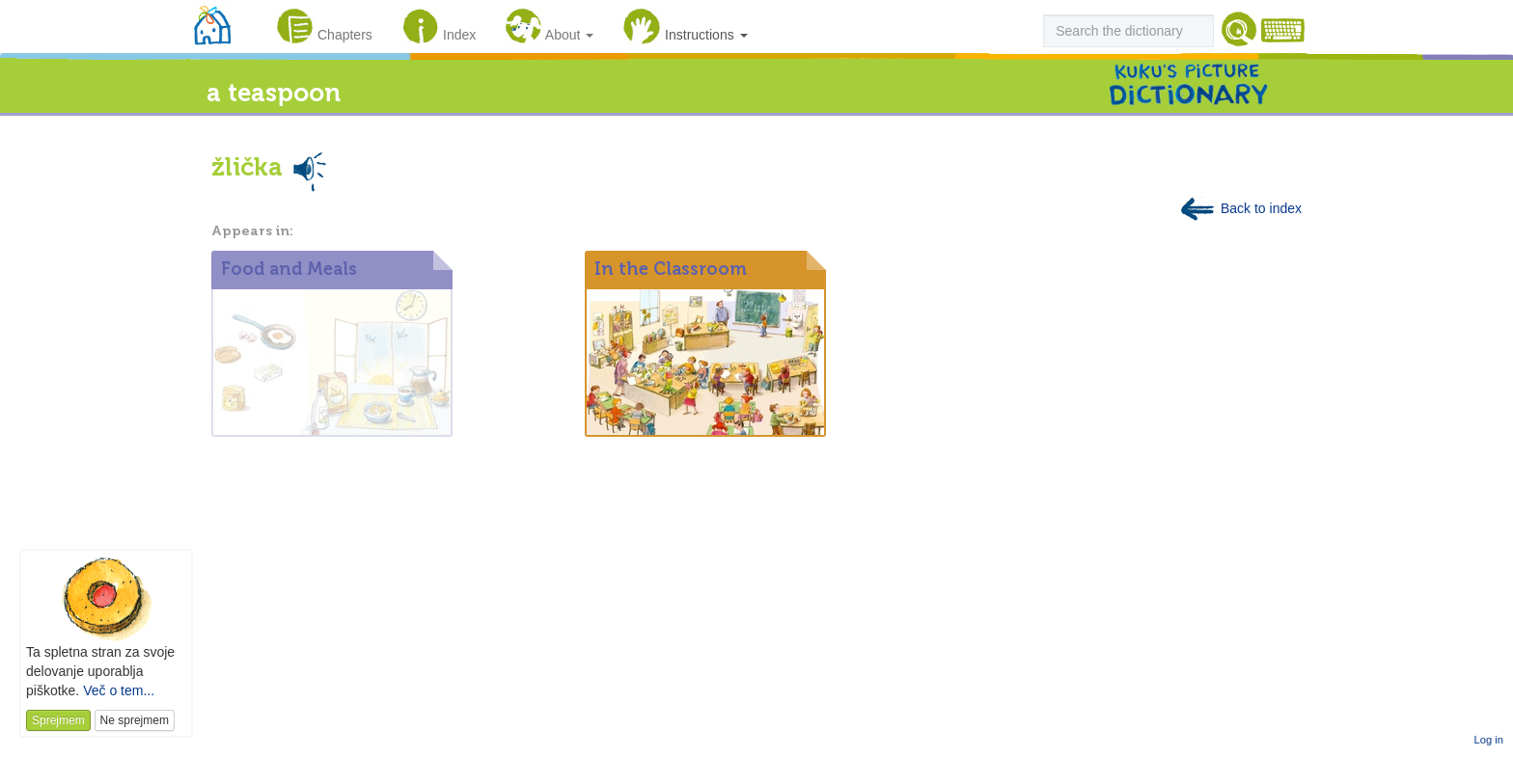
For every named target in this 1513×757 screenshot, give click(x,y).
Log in (1488, 739)
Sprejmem (58, 720)
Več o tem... (118, 690)
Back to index (1240, 208)
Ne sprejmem (134, 720)
